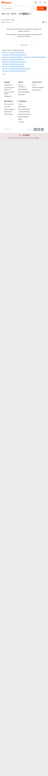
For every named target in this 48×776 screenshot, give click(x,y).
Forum (34, 85)
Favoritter (7, 107)
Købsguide (21, 94)
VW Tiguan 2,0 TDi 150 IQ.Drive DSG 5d (13, 59)
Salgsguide (7, 96)
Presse (20, 104)
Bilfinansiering (22, 89)
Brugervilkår (22, 107)
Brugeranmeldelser (38, 87)
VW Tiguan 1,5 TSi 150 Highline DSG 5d (34, 57)
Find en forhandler (21, 86)
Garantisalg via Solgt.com (9, 88)
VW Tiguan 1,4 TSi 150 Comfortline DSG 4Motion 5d (16, 68)
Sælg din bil (8, 85)
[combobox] (16, 8)
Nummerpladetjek (23, 92)
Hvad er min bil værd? (9, 93)
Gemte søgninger (9, 109)
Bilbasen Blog (36, 90)
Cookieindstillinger (24, 112)
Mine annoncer (9, 104)
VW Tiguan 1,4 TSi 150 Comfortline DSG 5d (14, 71)
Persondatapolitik (23, 109)
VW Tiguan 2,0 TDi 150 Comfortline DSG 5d (14, 55)
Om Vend (21, 122)
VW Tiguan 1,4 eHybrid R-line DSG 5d (12, 57)
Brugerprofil (8, 112)
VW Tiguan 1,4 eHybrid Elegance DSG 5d (13, 52)
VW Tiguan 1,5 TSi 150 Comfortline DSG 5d (14, 62)
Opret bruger (8, 114)
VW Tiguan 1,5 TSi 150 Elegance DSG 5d (13, 64)
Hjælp (20, 119)
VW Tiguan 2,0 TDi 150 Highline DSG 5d (13, 66)
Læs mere (36, 138)
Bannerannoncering (24, 114)
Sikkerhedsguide (23, 117)
